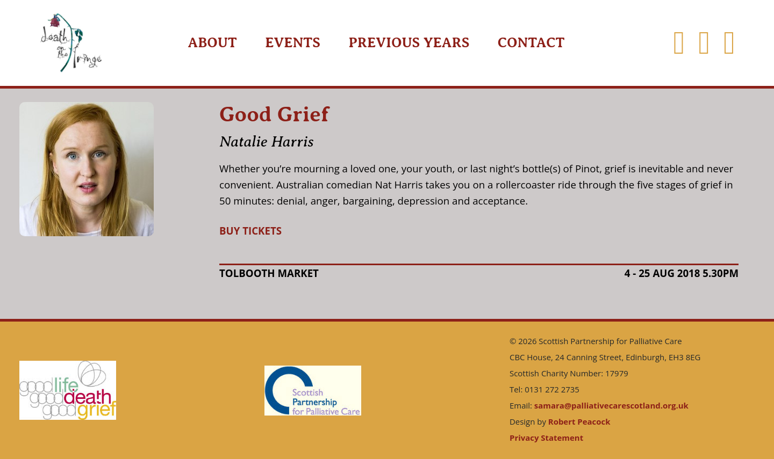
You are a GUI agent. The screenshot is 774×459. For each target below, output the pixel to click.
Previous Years (408, 42)
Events (292, 42)
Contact (531, 42)
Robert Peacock (579, 421)
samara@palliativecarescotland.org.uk (611, 405)
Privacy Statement (546, 437)
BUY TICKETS (250, 230)
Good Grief (274, 114)
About (212, 42)
